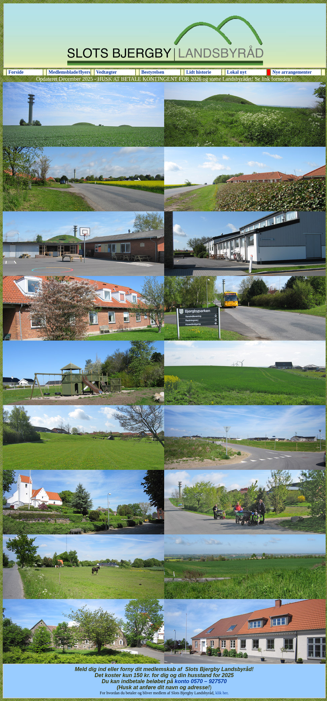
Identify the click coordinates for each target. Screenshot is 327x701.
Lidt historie (198, 72)
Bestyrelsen (152, 72)
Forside (16, 72)
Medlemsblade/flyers (69, 72)
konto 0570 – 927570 (201, 681)
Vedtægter (106, 72)
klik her (221, 693)
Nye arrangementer (292, 72)
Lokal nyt (237, 72)
